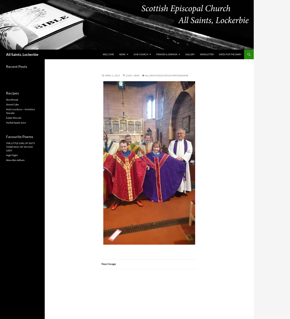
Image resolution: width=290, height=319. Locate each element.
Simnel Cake (12, 104)
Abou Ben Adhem (15, 160)
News (122, 54)
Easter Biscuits (13, 117)
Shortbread (12, 99)
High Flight (12, 155)
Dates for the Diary (230, 54)
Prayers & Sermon (166, 54)
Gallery (190, 54)
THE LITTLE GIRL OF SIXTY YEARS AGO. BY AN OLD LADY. (20, 147)
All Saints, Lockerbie (22, 54)
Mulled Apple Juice (16, 122)
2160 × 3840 (132, 75)
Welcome (108, 54)
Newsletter (207, 54)
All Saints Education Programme (166, 75)
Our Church (141, 54)
